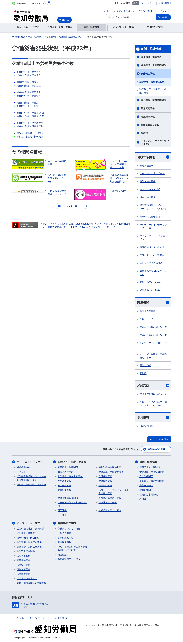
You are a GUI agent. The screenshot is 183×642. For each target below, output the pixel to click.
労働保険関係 (105, 481)
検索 (165, 17)
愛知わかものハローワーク (153, 335)
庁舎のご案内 (64, 533)
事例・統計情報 (151, 49)
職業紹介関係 (105, 485)
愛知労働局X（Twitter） (152, 290)
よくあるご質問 (144, 11)
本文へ (107, 11)
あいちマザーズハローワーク (153, 344)
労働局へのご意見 (156, 449)
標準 (135, 3)
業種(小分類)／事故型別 (29, 85)
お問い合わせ (123, 11)
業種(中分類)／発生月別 (29, 72)
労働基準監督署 (148, 311)
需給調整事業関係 (150, 125)
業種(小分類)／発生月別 (29, 75)
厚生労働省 (166, 3)
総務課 (144, 133)
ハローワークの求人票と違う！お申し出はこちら (153, 404)
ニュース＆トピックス (30, 462)
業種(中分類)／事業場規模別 (31, 112)
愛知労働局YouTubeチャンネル (153, 273)
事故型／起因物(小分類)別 (30, 136)
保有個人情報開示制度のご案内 (72, 504)
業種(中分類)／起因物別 (29, 92)
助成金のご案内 (65, 472)
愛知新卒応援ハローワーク (153, 327)
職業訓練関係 (23, 574)
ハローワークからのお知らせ (31, 484)
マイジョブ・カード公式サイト (153, 238)
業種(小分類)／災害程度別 (30, 126)
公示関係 (62, 515)
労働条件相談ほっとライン (153, 394)
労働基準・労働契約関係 (153, 65)
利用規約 (62, 618)
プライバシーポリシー (40, 618)
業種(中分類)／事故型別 (29, 82)
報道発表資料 (146, 165)
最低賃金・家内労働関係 (153, 100)
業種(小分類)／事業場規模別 (31, 116)
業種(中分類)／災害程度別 (30, 123)
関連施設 (62, 554)
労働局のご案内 (67, 523)
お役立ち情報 (153, 157)
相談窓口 (153, 385)
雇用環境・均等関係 (151, 57)
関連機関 (153, 302)
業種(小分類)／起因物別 (29, 95)
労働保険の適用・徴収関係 (30, 528)
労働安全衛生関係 (26, 551)
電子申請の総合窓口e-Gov (153, 216)
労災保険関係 (105, 476)
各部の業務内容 (65, 537)
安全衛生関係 (148, 73)
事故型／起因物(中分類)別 (30, 133)
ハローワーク (146, 319)
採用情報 (153, 417)
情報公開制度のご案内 (110, 510)
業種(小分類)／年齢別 (28, 106)
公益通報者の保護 (108, 502)
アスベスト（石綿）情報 (152, 255)
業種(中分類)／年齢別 (28, 102)
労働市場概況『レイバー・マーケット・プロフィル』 (153, 207)
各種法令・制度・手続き (152, 173)
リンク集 (19, 618)
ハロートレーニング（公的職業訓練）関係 (113, 492)
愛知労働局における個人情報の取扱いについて (72, 548)
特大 (149, 3)
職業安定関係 (148, 108)
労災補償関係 (23, 556)
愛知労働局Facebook (150, 282)
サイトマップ (164, 11)
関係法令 (62, 510)
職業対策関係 (148, 116)
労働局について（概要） (70, 528)
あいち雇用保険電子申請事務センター (153, 356)
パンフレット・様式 (150, 189)
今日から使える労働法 (151, 263)
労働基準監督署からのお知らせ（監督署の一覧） (31, 478)
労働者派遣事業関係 (68, 498)
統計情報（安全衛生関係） (153, 82)
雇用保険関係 (64, 485)
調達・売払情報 (148, 197)
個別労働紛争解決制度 (110, 467)
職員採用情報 (146, 426)
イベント (21, 472)
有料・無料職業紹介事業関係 (31, 583)
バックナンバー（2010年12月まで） (155, 142)
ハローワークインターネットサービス (153, 226)
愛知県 (143, 373)
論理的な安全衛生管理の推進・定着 (153, 91)
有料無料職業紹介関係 (110, 498)
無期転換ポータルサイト (152, 247)
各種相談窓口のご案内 (69, 559)
